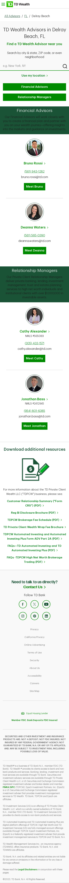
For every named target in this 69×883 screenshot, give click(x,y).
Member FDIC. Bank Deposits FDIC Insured (34, 720)
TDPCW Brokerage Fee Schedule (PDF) (33, 520)
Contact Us (46, 586)
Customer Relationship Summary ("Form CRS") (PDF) (34, 503)
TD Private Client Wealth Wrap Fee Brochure (33, 527)
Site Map (47, 690)
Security (47, 660)
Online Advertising (45, 644)
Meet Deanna (34, 250)
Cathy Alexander (33, 331)
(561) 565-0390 (34, 235)
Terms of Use (47, 652)
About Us (47, 667)
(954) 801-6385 (34, 410)
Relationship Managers (34, 97)
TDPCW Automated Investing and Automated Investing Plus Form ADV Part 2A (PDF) (34, 536)
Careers (47, 683)
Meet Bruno (34, 186)
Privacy (47, 629)
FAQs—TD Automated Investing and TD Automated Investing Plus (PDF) (34, 548)
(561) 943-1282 (34, 171)
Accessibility (47, 675)
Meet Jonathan (35, 426)
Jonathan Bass (33, 399)
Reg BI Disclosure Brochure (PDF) (33, 512)
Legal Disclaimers (28, 869)
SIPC (12, 787)
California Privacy (45, 636)
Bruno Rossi (33, 163)
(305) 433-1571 (34, 343)
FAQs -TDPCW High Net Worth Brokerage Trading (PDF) (34, 559)
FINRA (6, 787)
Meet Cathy (34, 358)
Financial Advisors (34, 86)
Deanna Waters (33, 227)
